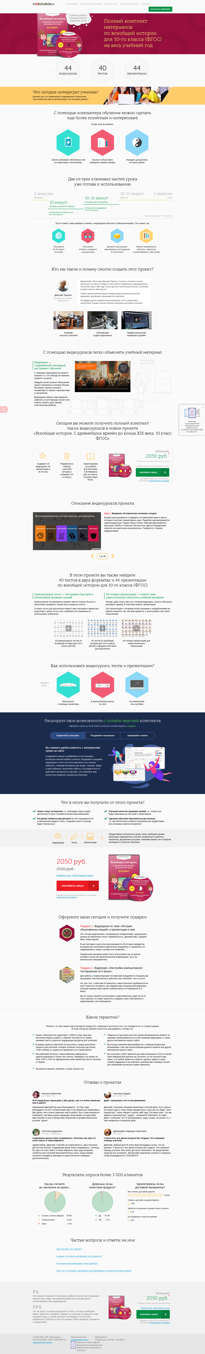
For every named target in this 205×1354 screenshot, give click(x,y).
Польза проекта (129, 4)
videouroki (43, 4)
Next (112, 556)
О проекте (72, 4)
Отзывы (145, 4)
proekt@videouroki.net (79, 1340)
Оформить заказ (148, 472)
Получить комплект (160, 9)
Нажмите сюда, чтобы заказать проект (75, 875)
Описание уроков (91, 4)
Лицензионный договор (42, 1342)
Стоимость (111, 4)
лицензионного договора (159, 481)
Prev (92, 556)
